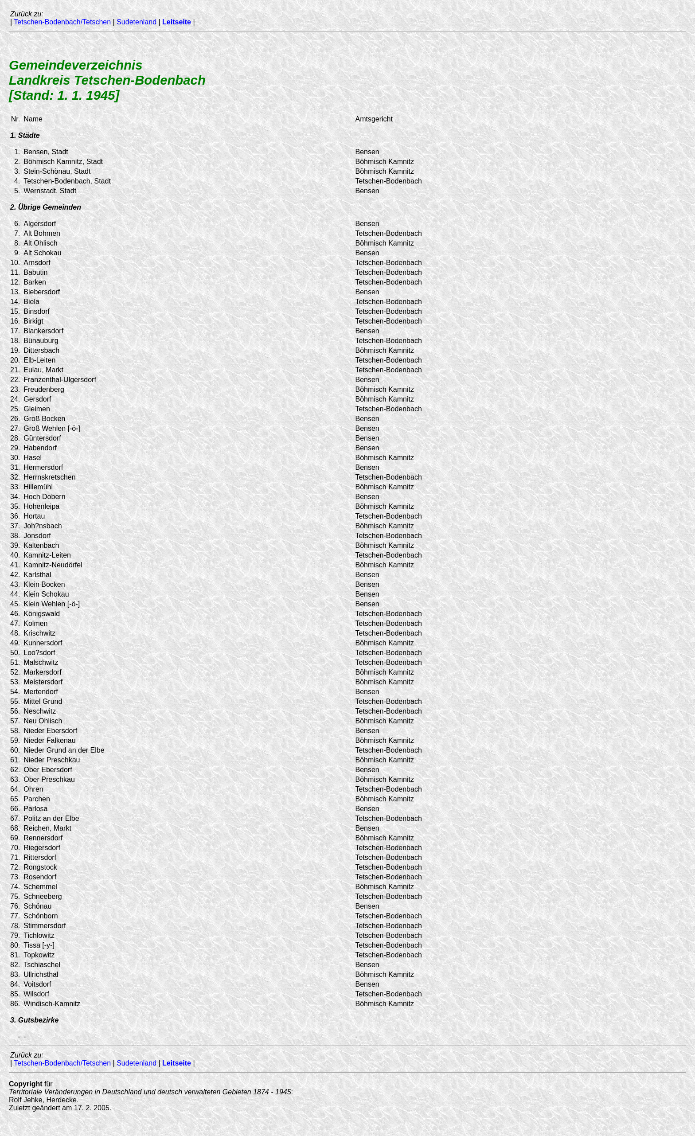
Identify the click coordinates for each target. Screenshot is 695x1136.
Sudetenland (136, 22)
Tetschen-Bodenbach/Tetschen (62, 22)
